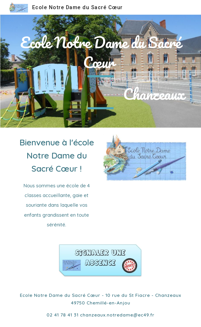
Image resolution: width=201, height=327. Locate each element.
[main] (100, 55)
